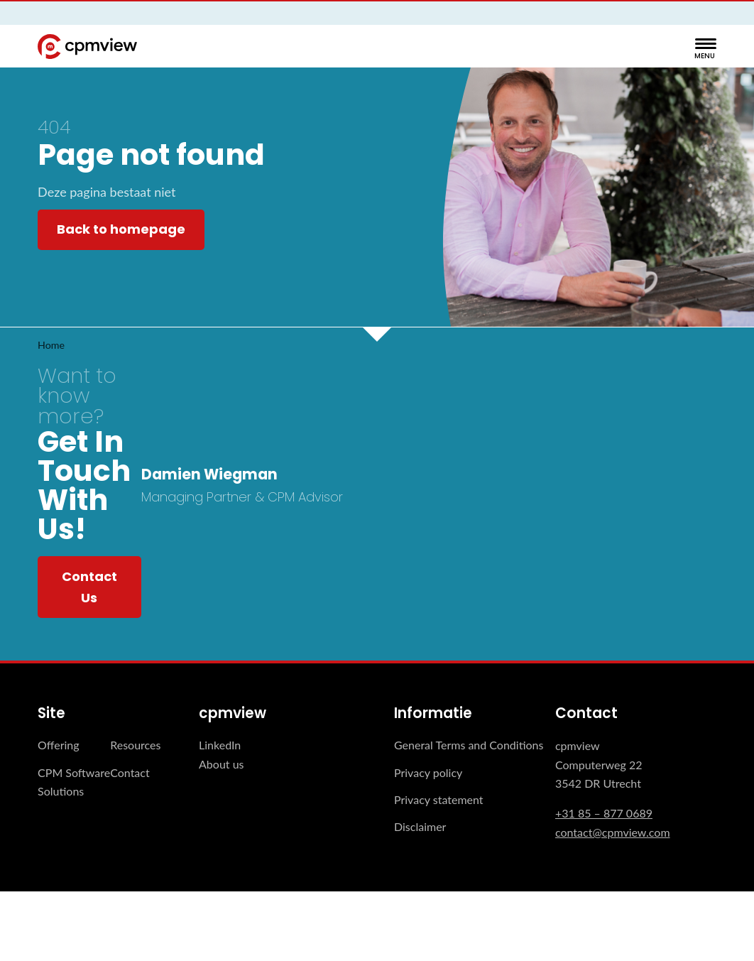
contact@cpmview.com (612, 832)
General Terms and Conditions (468, 744)
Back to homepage (121, 229)
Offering (59, 744)
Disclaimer (420, 826)
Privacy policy (428, 772)
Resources (135, 744)
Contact (129, 772)
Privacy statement (438, 799)
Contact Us (89, 587)
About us (221, 764)
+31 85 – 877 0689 (603, 813)
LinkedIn (220, 744)
